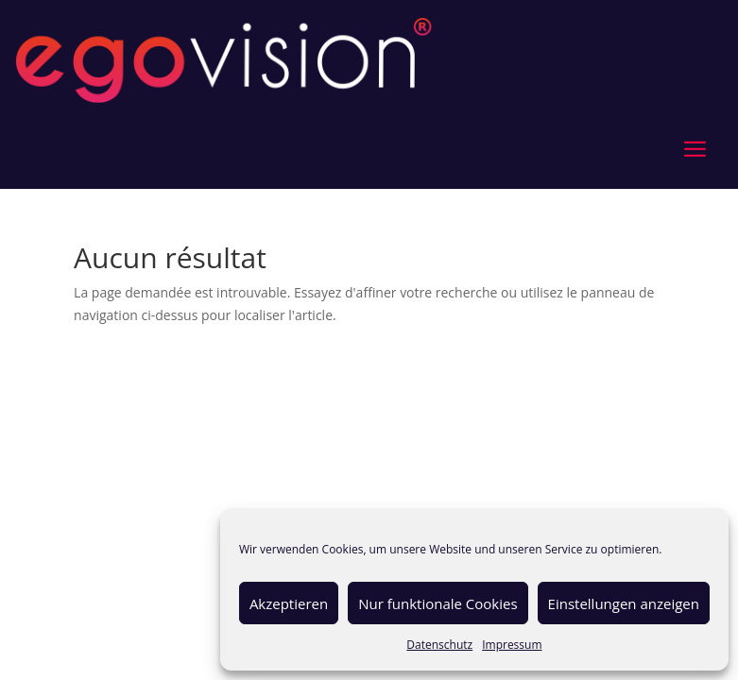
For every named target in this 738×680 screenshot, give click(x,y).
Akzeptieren (288, 603)
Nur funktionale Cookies (437, 603)
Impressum (511, 645)
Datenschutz (439, 645)
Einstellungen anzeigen (623, 603)
